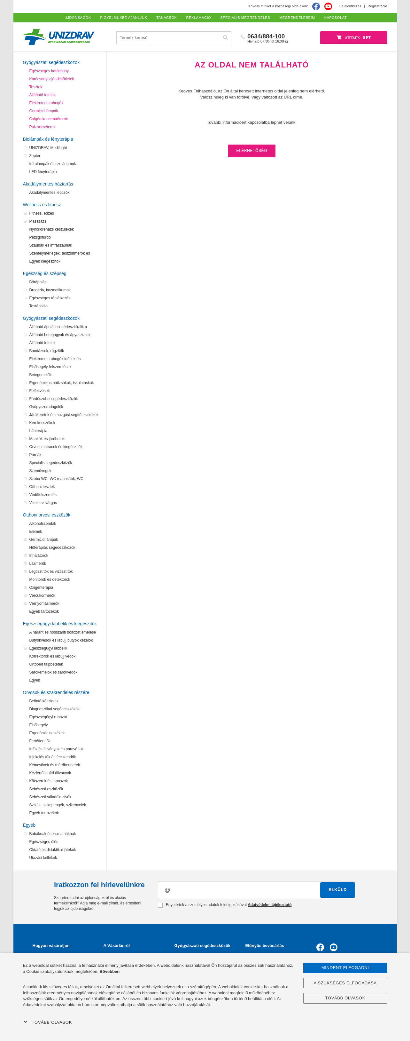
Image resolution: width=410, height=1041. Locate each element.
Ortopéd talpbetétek (46, 664)
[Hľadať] (225, 37)
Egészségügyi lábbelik (48, 648)
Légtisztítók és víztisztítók (51, 571)
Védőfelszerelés (43, 495)
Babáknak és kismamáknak (52, 834)
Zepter (35, 156)
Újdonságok (78, 18)
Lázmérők (37, 563)
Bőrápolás (38, 282)
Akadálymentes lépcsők (49, 192)
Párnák (35, 455)
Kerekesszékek (42, 423)
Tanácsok (166, 18)
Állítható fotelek (42, 95)
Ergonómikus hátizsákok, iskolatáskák (61, 383)
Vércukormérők (42, 595)
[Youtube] (328, 6)
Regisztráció (377, 6)
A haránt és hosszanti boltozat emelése (62, 632)
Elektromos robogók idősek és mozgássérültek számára (55, 360)
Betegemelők (40, 375)
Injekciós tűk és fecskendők (52, 757)
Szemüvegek (40, 471)
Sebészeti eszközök (46, 789)
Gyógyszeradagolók (46, 407)
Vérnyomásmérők (44, 603)
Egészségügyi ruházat (48, 717)
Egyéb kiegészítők (44, 261)
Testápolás (38, 306)
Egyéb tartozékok (44, 611)
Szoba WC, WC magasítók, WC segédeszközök (56, 480)
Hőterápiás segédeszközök (52, 547)
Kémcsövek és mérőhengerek (54, 765)
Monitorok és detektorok (49, 579)
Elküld (338, 889)
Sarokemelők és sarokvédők (53, 672)
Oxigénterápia (41, 587)
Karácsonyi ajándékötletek (51, 79)
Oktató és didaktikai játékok (52, 850)
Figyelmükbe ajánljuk (123, 18)
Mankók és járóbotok (47, 439)
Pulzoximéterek (42, 127)
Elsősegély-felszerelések (50, 367)
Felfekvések (39, 391)
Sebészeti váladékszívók (50, 797)
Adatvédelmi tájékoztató (269, 905)
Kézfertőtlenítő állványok (50, 773)
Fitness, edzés (41, 213)
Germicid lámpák (43, 111)
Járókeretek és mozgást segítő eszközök (64, 415)
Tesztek (36, 87)
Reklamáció (198, 18)
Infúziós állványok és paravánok (56, 749)
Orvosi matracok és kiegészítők (56, 447)
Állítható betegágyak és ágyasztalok (59, 335)
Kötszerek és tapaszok (48, 781)
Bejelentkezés (350, 6)
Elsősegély (38, 725)
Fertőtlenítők (40, 741)
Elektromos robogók (46, 103)
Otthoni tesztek (42, 487)
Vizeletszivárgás (43, 503)
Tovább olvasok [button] (47, 1022)
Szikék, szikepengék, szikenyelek (57, 805)
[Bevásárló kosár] (353, 37)
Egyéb (34, 680)
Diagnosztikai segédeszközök (54, 709)
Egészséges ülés (43, 842)
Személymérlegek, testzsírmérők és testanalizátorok (59, 254)
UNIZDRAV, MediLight (48, 148)
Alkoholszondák (42, 523)
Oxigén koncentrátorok (48, 119)
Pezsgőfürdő (40, 237)
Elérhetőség (251, 150)
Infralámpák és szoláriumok (52, 164)
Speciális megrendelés (245, 18)
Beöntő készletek (43, 701)
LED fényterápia (43, 172)
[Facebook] (316, 6)
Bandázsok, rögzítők (46, 351)
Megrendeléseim (297, 18)
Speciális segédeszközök (50, 463)
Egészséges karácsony (49, 71)
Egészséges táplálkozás (50, 298)
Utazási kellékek (43, 858)
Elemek (35, 531)
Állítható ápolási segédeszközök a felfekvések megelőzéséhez (58, 328)
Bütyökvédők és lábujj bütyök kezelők (61, 640)
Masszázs (37, 221)
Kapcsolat (335, 18)
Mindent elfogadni (345, 967)
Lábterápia (38, 431)
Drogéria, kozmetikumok (50, 290)
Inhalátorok (38, 555)
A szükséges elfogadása (345, 983)
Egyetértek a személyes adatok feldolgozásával (225, 905)
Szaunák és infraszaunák (50, 245)
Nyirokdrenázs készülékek (51, 229)
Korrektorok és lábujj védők (52, 656)
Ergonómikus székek (47, 733)
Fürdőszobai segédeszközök (53, 399)
